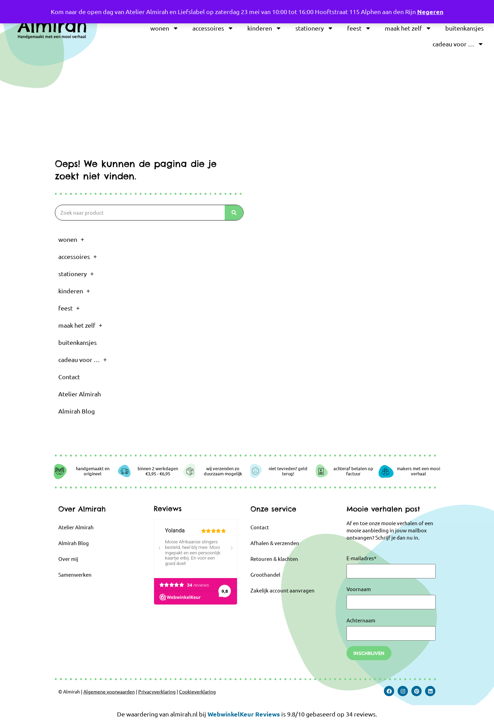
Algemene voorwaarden (109, 691)
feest (359, 28)
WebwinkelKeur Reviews (244, 714)
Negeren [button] (430, 11)
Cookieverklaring (197, 691)
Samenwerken (75, 574)
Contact (69, 376)
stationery (314, 28)
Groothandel (265, 574)
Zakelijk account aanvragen (282, 590)
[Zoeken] (234, 212)
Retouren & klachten (274, 558)
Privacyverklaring (157, 691)
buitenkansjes (464, 28)
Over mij (68, 558)
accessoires (213, 28)
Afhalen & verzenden (274, 543)
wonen (164, 28)
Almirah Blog (76, 411)
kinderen (264, 28)
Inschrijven (369, 653)
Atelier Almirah (79, 393)
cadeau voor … (458, 43)
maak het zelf (408, 28)
